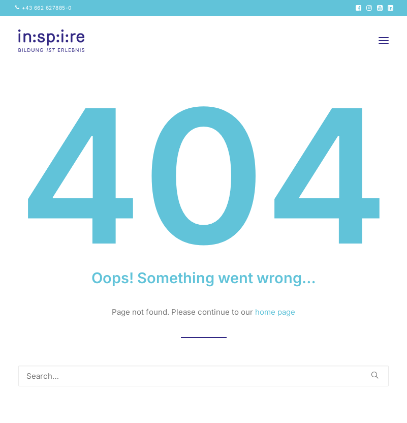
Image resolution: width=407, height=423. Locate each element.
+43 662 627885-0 (47, 8)
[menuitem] (43, 7)
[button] (358, 8)
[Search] (203, 376)
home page (275, 312)
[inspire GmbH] (51, 40)
